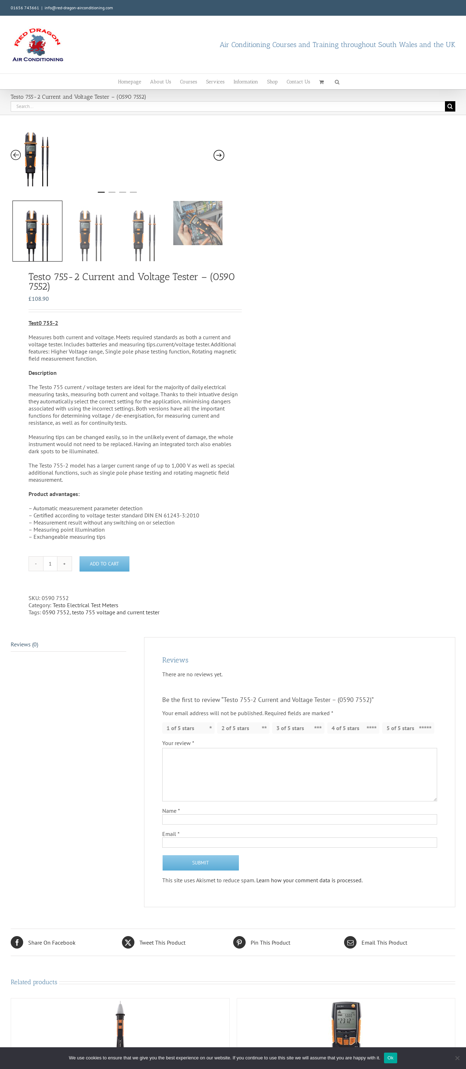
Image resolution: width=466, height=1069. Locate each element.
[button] (337, 81)
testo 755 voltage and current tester (115, 601)
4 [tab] (133, 195)
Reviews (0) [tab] (24, 633)
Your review (178, 731)
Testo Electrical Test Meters (85, 594)
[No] (457, 1058)
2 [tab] (112, 195)
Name (171, 799)
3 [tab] (122, 195)
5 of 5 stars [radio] (400, 717)
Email (171, 822)
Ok (391, 1057)
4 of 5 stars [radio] (345, 717)
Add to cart (104, 552)
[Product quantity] (50, 553)
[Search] (450, 106)
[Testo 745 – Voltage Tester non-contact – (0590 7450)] (120, 1018)
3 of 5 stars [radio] (290, 717)
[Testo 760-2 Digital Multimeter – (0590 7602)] (346, 1020)
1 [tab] (101, 195)
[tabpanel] (100, 154)
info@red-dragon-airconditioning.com (79, 7)
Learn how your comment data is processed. (309, 869)
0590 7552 (56, 601)
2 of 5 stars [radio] (235, 717)
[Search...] (228, 106)
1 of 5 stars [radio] (180, 717)
